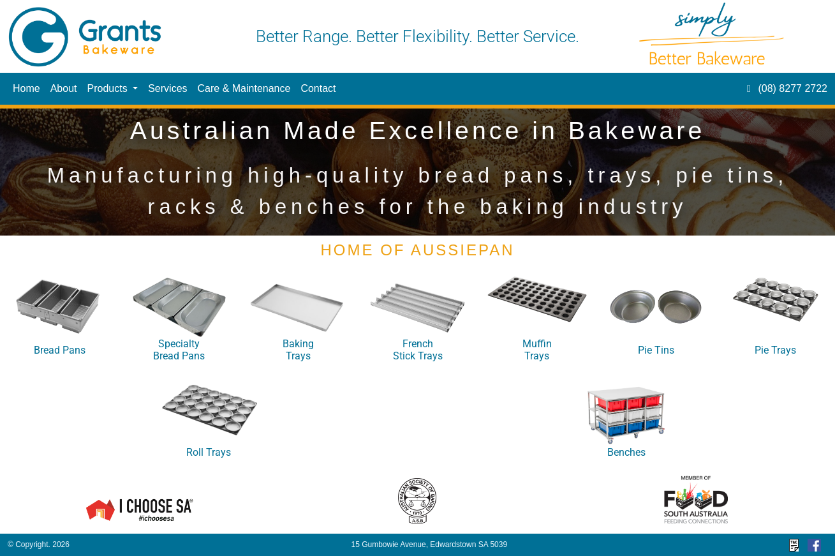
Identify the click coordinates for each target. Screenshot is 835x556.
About (63, 88)
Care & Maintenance (244, 88)
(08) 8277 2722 (785, 88)
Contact (318, 88)
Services (167, 88)
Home (26, 88)
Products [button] (109, 88)
